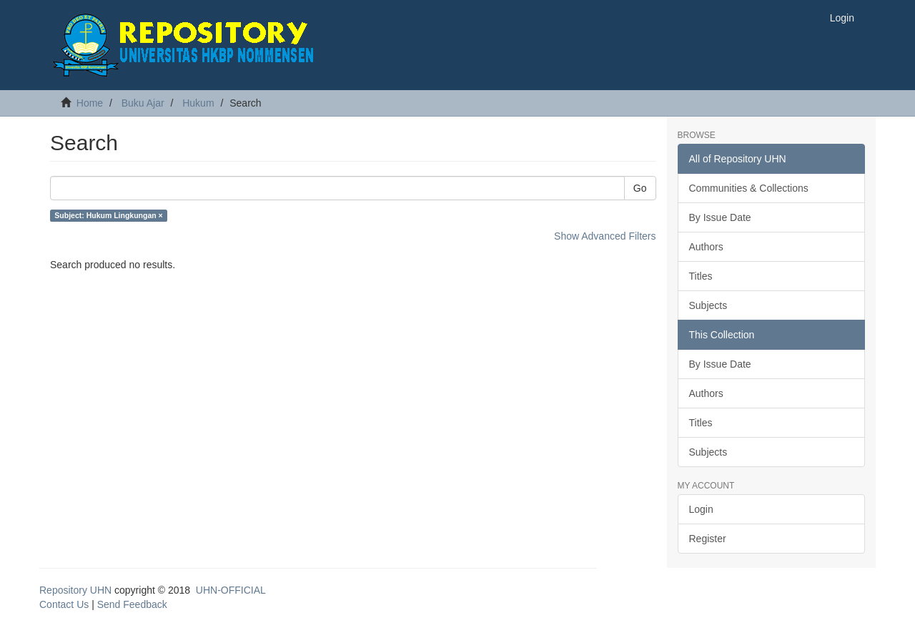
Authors (706, 246)
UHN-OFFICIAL (231, 590)
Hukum (198, 103)
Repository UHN (75, 590)
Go (640, 188)
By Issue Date (720, 217)
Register (707, 538)
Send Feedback (132, 604)
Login (701, 509)
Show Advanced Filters (605, 236)
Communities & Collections (748, 188)
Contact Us (64, 604)
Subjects (708, 305)
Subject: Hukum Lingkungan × (108, 215)
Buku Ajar (143, 103)
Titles (701, 276)
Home (89, 103)
